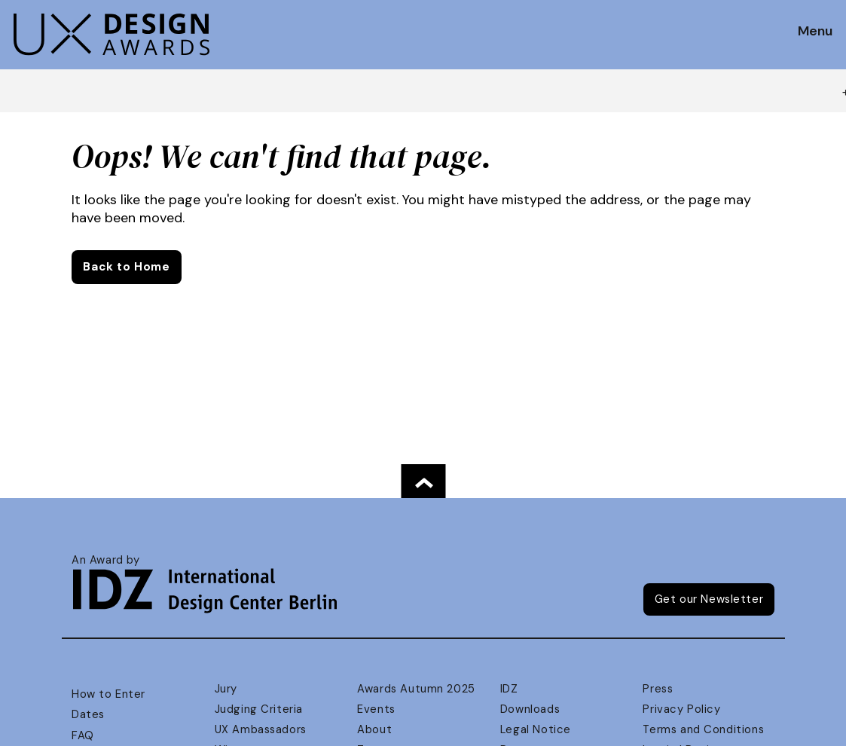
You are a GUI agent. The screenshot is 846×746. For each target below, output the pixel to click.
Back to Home (126, 266)
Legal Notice (535, 729)
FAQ (83, 735)
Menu (815, 31)
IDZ (509, 688)
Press (658, 688)
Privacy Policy (681, 709)
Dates (88, 714)
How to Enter (108, 694)
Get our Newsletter (709, 599)
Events (376, 709)
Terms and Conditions (703, 729)
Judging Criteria (259, 709)
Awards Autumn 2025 (416, 688)
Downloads (530, 709)
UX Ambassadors (261, 729)
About (374, 729)
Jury (226, 688)
